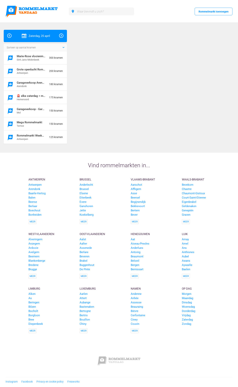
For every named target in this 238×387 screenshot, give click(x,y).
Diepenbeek (35, 324)
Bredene (33, 265)
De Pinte (85, 269)
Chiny (83, 324)
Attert (83, 298)
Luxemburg (88, 288)
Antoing (135, 252)
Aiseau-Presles (140, 243)
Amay (185, 239)
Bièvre (134, 311)
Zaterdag (187, 319)
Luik (185, 234)
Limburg (34, 288)
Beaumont (137, 256)
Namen (136, 288)
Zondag (186, 324)
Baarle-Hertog (37, 193)
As (30, 298)
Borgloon (34, 315)
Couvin (135, 324)
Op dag (187, 288)
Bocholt (33, 311)
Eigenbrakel (189, 202)
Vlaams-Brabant (143, 179)
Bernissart (137, 269)
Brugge (32, 269)
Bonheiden (34, 214)
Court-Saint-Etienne (194, 197)
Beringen (33, 302)
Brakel (83, 260)
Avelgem (33, 252)
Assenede (86, 248)
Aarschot (136, 184)
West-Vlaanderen (41, 234)
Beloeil (135, 260)
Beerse (32, 202)
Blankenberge (36, 260)
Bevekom (187, 184)
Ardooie (33, 248)
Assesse (136, 302)
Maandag (187, 298)
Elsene (84, 193)
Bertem (135, 210)
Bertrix (84, 315)
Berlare (84, 252)
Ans (184, 248)
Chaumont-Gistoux (193, 193)
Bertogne (85, 311)
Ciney (134, 319)
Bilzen (32, 306)
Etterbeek (85, 197)
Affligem (136, 189)
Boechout (34, 210)
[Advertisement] (211, 86)
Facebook (27, 381)
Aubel (185, 256)
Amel (185, 243)
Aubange (85, 302)
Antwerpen (36, 179)
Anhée (135, 298)
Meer (32, 221)
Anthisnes (188, 252)
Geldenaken (189, 206)
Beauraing (137, 306)
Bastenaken (87, 306)
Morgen (186, 294)
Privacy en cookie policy (50, 381)
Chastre (187, 189)
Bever (134, 214)
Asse (134, 193)
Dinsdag (187, 302)
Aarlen (84, 294)
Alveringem (35, 239)
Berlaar (32, 206)
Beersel (135, 197)
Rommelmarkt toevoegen (214, 11)
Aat (133, 239)
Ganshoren (86, 206)
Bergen (135, 265)
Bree (31, 319)
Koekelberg (87, 214)
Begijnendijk (138, 202)
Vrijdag (186, 315)
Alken (32, 294)
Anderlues (137, 248)
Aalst (83, 239)
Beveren (84, 256)
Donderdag (188, 311)
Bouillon (85, 319)
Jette (83, 210)
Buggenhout (87, 265)
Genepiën (187, 210)
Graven (186, 214)
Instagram (12, 381)
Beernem (33, 256)
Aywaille (187, 265)
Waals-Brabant (193, 179)
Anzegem (34, 243)
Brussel (85, 179)
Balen (31, 197)
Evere (83, 202)
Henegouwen (140, 234)
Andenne (136, 294)
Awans (186, 260)
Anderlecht (86, 184)
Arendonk (34, 189)
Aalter (83, 243)
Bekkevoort (138, 206)
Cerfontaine (138, 315)
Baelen (186, 269)
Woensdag (188, 306)
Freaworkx (73, 381)
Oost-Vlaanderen (92, 234)
